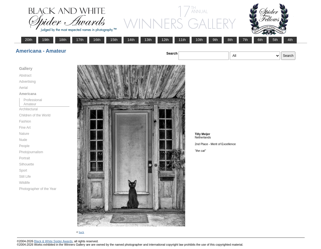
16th (96, 40)
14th (131, 40)
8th (230, 40)
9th (215, 40)
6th (260, 40)
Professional (33, 100)
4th (290, 40)
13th (148, 40)
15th (113, 40)
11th (182, 40)
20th (28, 40)
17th (79, 40)
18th (62, 40)
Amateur (30, 104)
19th (45, 40)
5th (275, 40)
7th (245, 40)
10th (199, 40)
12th (165, 40)
